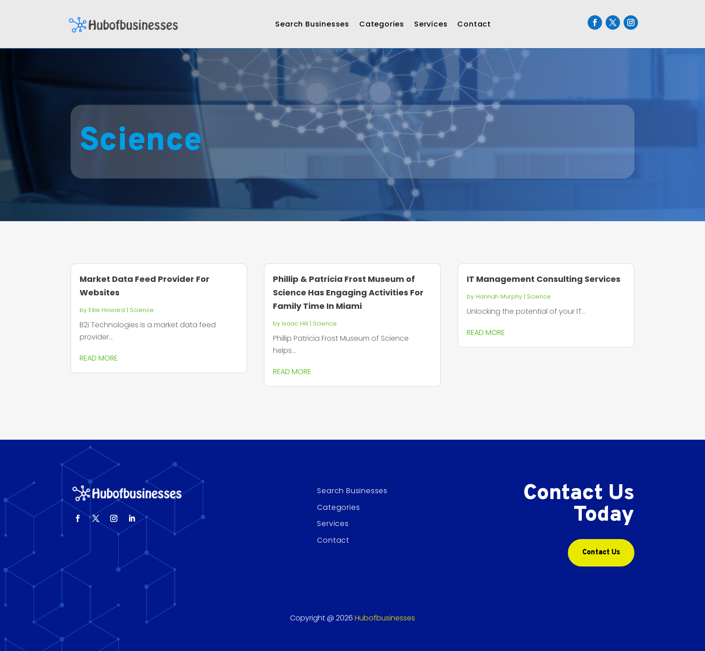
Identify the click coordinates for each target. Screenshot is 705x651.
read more (99, 358)
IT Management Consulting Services (543, 279)
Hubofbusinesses (385, 618)
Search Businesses (312, 24)
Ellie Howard (107, 310)
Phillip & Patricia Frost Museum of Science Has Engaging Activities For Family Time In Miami (348, 292)
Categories (381, 24)
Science (142, 310)
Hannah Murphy (499, 296)
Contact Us (601, 552)
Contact (474, 24)
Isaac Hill (295, 323)
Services (430, 24)
